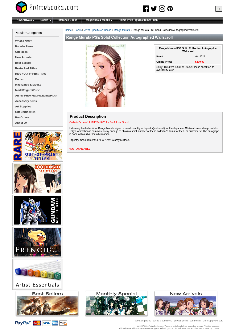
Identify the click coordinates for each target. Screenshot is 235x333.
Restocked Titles (26, 68)
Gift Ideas (21, 51)
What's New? (23, 40)
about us (139, 320)
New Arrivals (24, 19)
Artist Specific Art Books (97, 30)
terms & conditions (162, 320)
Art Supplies (23, 106)
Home (68, 30)
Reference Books (67, 19)
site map (207, 320)
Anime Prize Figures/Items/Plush (138, 19)
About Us (21, 122)
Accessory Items (26, 101)
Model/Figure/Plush (27, 90)
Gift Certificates (25, 112)
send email (195, 320)
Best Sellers (23, 62)
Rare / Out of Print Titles (30, 73)
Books (44, 19)
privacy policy (181, 320)
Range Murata (122, 30)
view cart (218, 320)
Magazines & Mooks (98, 19)
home (148, 320)
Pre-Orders (22, 117)
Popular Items (24, 46)
